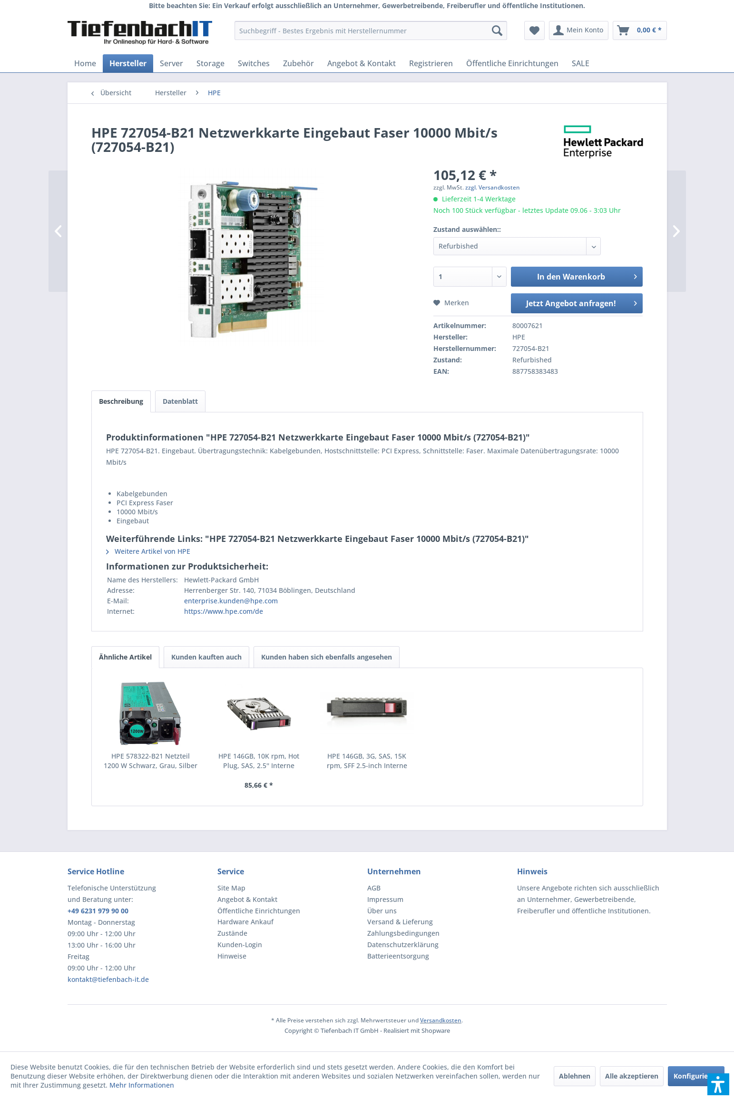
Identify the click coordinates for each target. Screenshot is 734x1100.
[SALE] (580, 63)
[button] (718, 1084)
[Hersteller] (128, 63)
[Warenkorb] (640, 30)
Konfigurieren (696, 1075)
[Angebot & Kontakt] (361, 63)
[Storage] (210, 63)
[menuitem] (371, 30)
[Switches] (253, 63)
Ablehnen (574, 1075)
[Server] (171, 63)
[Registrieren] (431, 63)
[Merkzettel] (534, 30)
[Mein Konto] (578, 30)
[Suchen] (497, 30)
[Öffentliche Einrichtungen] (512, 63)
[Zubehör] (298, 63)
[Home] (85, 63)
